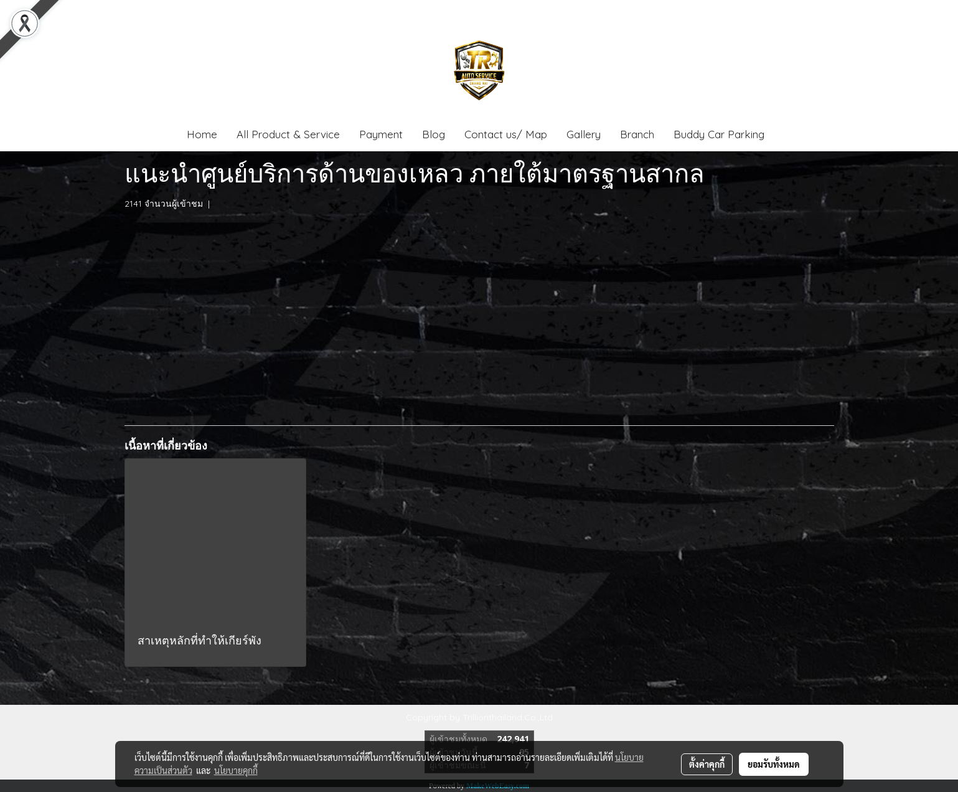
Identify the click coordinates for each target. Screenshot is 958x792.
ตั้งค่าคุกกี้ (707, 764)
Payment (381, 134)
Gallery (583, 134)
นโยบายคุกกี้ (236, 770)
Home (202, 134)
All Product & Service (288, 134)
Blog (433, 134)
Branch (637, 134)
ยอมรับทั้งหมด (774, 764)
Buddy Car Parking (719, 134)
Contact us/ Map (505, 134)
